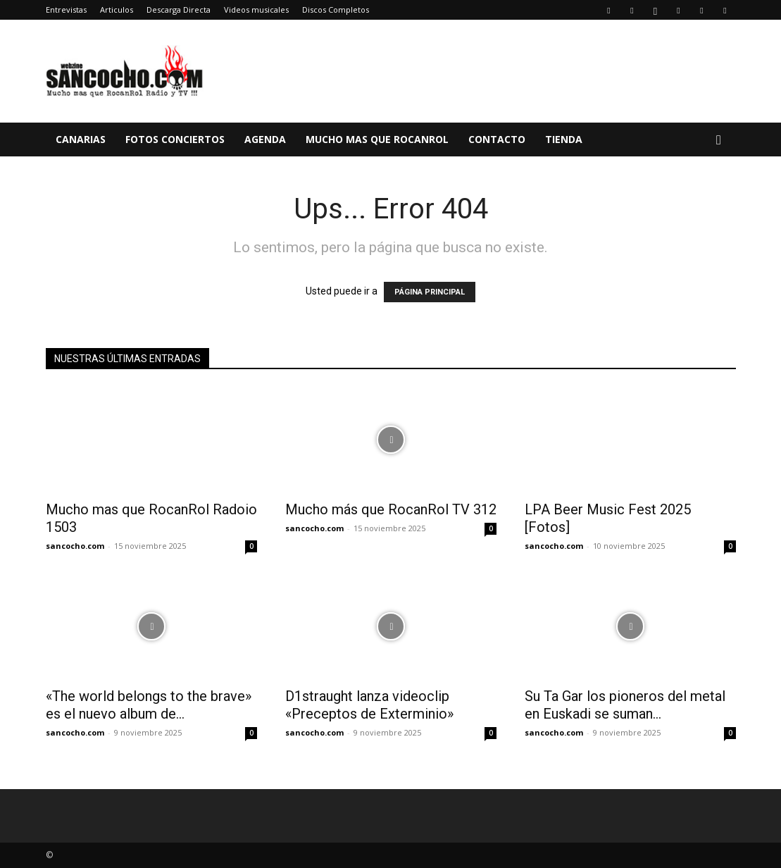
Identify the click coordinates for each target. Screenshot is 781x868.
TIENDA (563, 139)
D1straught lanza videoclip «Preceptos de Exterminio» (369, 705)
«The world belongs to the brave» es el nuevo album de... (148, 705)
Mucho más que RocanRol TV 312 (390, 509)
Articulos (116, 9)
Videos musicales (256, 9)
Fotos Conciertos (175, 139)
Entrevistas (66, 9)
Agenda (265, 139)
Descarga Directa (178, 9)
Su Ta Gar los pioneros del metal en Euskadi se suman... (625, 705)
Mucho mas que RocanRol (377, 139)
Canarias (81, 139)
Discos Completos (335, 9)
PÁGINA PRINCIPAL (429, 292)
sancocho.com (75, 545)
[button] (719, 140)
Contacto (496, 139)
